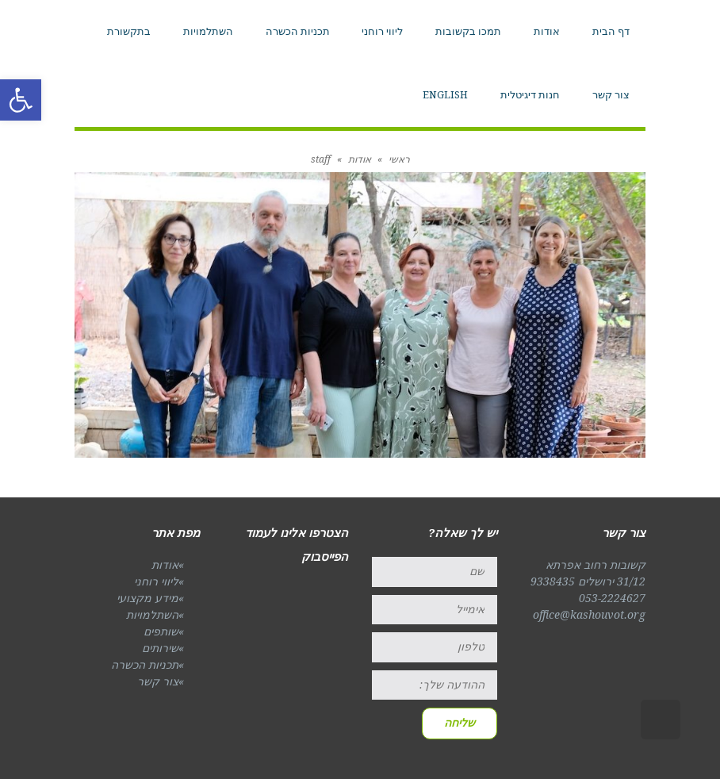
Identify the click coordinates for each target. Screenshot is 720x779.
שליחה (459, 722)
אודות (164, 564)
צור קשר (157, 681)
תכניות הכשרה (144, 664)
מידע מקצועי (147, 598)
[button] (20, 100)
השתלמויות (152, 614)
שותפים (161, 631)
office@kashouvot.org (589, 614)
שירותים (160, 648)
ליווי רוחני (156, 581)
